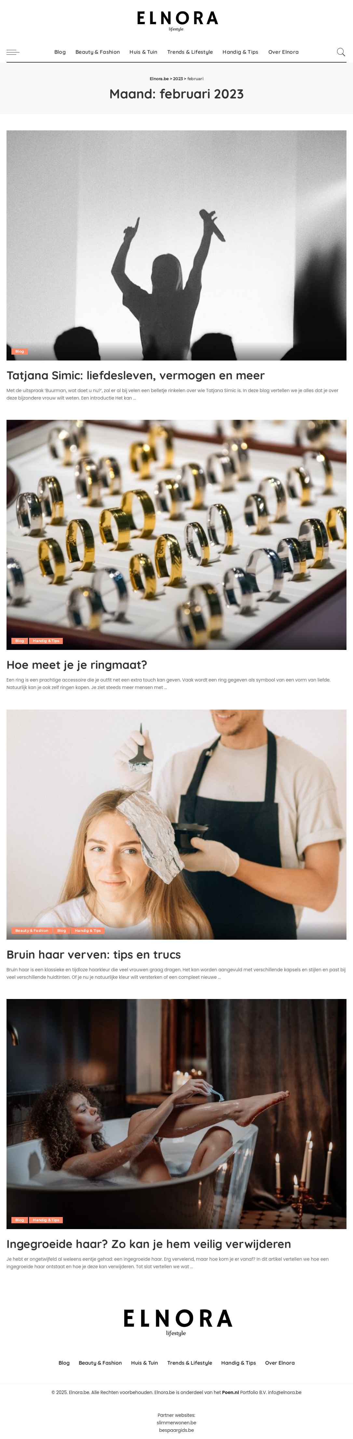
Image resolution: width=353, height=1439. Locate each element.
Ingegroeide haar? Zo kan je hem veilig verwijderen (168, 1243)
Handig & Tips (46, 641)
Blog (19, 351)
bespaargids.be (176, 1430)
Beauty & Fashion (32, 930)
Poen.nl (230, 1392)
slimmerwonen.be (176, 1422)
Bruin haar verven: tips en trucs (105, 953)
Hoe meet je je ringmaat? (87, 664)
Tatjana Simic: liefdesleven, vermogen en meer (154, 374)
